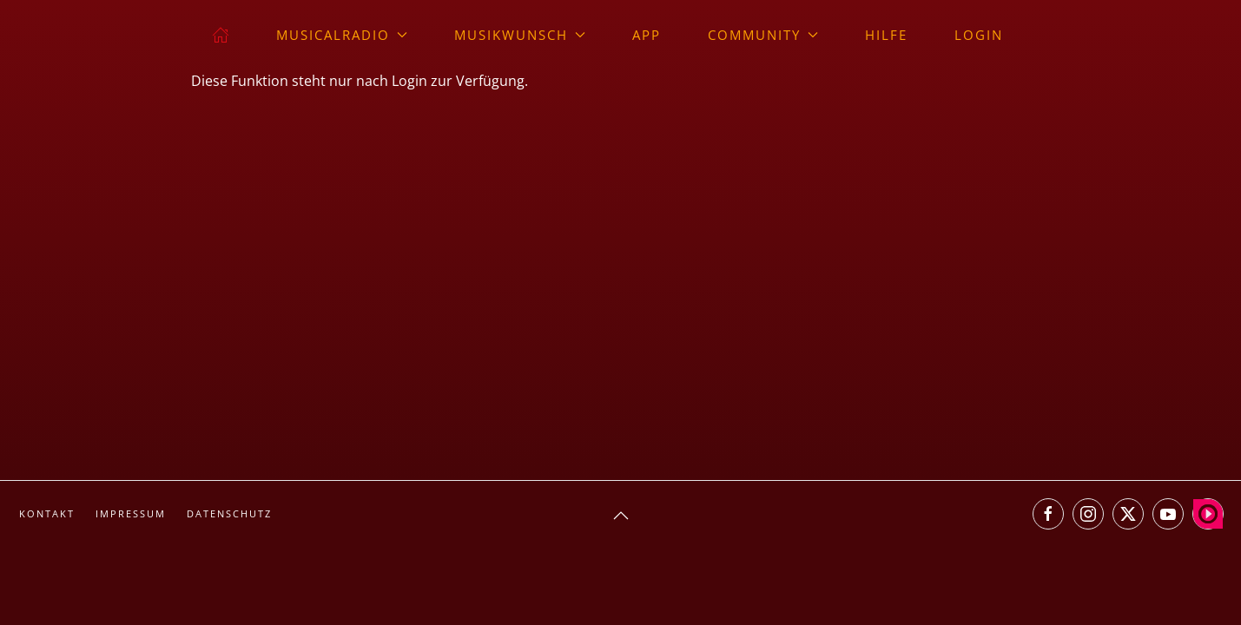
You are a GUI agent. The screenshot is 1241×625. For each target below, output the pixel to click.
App (646, 34)
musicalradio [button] (341, 34)
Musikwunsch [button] (519, 34)
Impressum (131, 513)
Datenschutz (229, 513)
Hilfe (886, 34)
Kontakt (47, 513)
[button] (621, 515)
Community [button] (763, 34)
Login (978, 34)
